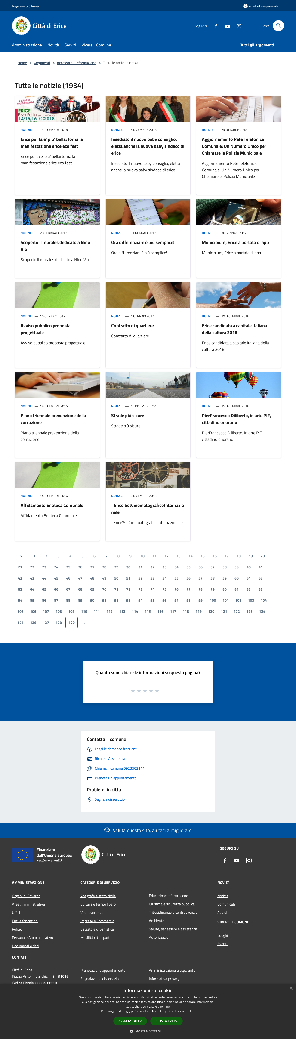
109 (71, 611)
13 (178, 556)
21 (20, 567)
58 (212, 578)
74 (152, 589)
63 (20, 589)
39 (236, 567)
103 (251, 600)
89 (80, 600)
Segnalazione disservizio (99, 978)
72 (128, 589)
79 (212, 589)
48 (92, 578)
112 (109, 611)
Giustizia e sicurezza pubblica (172, 904)
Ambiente (156, 920)
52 (140, 578)
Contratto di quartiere (132, 325)
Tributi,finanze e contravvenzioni (174, 912)
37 (212, 567)
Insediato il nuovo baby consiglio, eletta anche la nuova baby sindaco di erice (147, 146)
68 (80, 589)
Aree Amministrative (28, 904)
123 (249, 611)
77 (188, 589)
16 (215, 556)
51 (128, 578)
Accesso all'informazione (76, 62)
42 (20, 578)
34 (176, 567)
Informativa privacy (164, 978)
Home (22, 62)
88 (68, 600)
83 (261, 589)
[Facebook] (214, 25)
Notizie (26, 129)
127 (46, 622)
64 (32, 589)
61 (249, 578)
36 (200, 567)
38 (224, 567)
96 (164, 600)
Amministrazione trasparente (172, 970)
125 (20, 622)
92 (116, 600)
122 (237, 611)
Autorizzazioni (160, 937)
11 (154, 556)
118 (186, 611)
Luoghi (222, 935)
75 (164, 589)
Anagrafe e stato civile (98, 896)
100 (213, 600)
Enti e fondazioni (25, 921)
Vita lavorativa (91, 912)
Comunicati (226, 904)
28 (104, 567)
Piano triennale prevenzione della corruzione (53, 419)
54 (164, 578)
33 (164, 567)
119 (198, 611)
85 (32, 600)
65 (44, 589)
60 (236, 578)
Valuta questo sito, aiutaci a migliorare (148, 830)
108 (59, 611)
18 (239, 556)
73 (140, 589)
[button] (148, 1031)
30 (128, 567)
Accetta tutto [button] (130, 1021)
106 (33, 611)
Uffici (16, 912)
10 (142, 556)
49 (104, 578)
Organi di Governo (26, 896)
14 (190, 556)
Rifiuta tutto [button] (167, 1021)
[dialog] (148, 1011)
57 (200, 578)
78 (200, 589)
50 (116, 578)
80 (224, 589)
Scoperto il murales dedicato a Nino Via (55, 246)
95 (152, 600)
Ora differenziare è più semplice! (143, 242)
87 (56, 600)
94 (140, 600)
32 (152, 567)
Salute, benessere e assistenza (173, 929)
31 (140, 567)
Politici (17, 929)
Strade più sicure (127, 415)
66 (56, 589)
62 (261, 578)
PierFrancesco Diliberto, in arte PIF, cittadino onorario (236, 419)
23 (44, 567)
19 (251, 556)
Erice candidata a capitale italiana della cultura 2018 (234, 329)
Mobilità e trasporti (95, 937)
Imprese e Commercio (97, 921)
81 (236, 589)
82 (249, 589)
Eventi (222, 944)
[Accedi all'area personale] (260, 6)
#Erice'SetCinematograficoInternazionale (147, 509)
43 (32, 578)
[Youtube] (225, 25)
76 (176, 589)
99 (200, 600)
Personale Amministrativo (32, 937)
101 (225, 600)
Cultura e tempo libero (98, 904)
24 (56, 567)
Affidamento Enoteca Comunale (52, 505)
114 (135, 611)
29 (116, 567)
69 (92, 589)
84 (20, 600)
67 (68, 589)
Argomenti (42, 62)
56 (188, 578)
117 (173, 611)
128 (59, 622)
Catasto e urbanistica (97, 929)
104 (264, 600)
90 (92, 600)
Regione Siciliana (25, 6)
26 (80, 567)
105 (20, 611)
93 (128, 600)
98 (188, 600)
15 (202, 556)
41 (261, 567)
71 (116, 589)
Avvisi (222, 912)
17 (227, 556)
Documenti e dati (25, 946)
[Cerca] (278, 25)
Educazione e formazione (168, 895)
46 (68, 578)
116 (160, 611)
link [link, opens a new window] (192, 1011)
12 (166, 556)
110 (84, 611)
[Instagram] (237, 25)
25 (68, 567)
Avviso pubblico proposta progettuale (46, 329)
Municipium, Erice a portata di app (235, 242)
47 (80, 578)
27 (92, 567)
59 (224, 578)
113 (122, 611)
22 (32, 567)
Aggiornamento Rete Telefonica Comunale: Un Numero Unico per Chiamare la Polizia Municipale (234, 146)
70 (104, 589)
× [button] (291, 988)
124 (262, 611)
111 (97, 611)
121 (224, 611)
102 (238, 600)
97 (176, 600)
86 (44, 600)
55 (176, 578)
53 (152, 578)
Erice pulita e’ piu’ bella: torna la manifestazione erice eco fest (52, 143)
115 (148, 611)
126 (33, 622)
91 (104, 600)
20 (263, 556)
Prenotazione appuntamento (102, 970)
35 (188, 567)
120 (211, 611)
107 (46, 611)
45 (56, 578)
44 (44, 578)
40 (249, 567)
